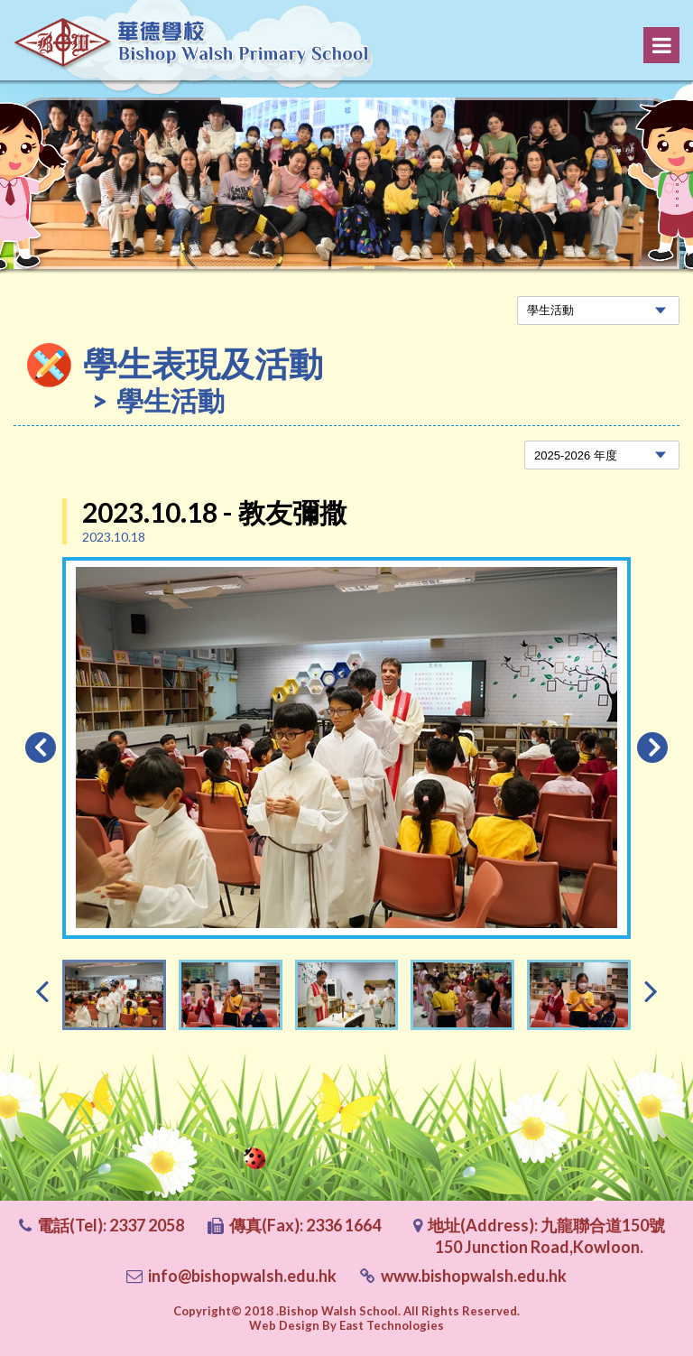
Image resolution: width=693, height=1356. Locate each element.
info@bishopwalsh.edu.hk (242, 1276)
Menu (661, 45)
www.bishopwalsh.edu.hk (474, 1276)
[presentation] (42, 990)
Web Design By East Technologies (346, 1325)
